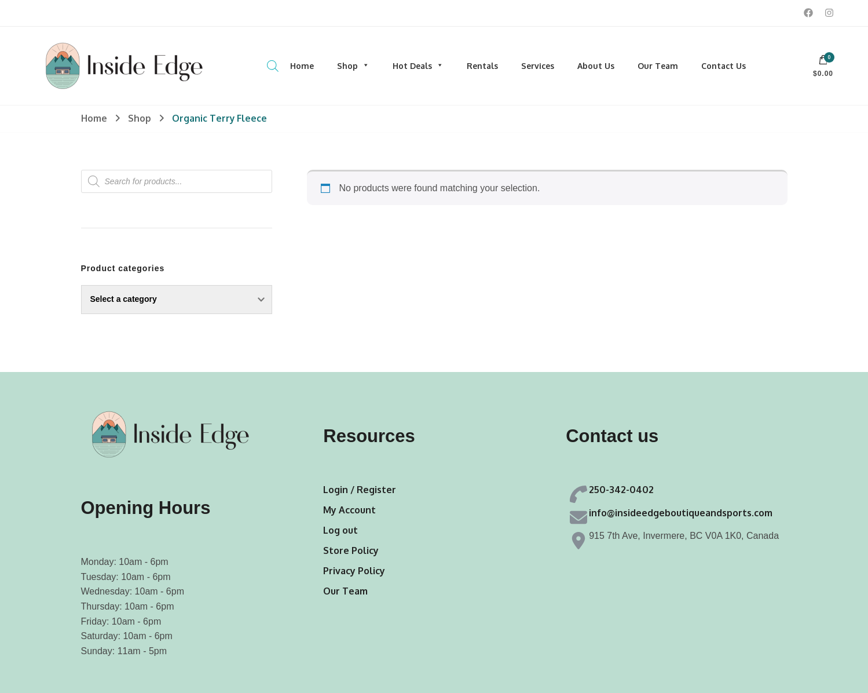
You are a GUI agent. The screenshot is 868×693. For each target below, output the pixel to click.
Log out (340, 530)
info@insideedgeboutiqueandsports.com (680, 513)
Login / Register (359, 489)
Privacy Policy (354, 571)
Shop (353, 66)
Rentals (482, 66)
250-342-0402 (621, 489)
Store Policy (351, 550)
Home (302, 66)
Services (537, 66)
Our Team (658, 66)
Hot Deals (418, 66)
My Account (349, 510)
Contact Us (723, 66)
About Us (595, 66)
